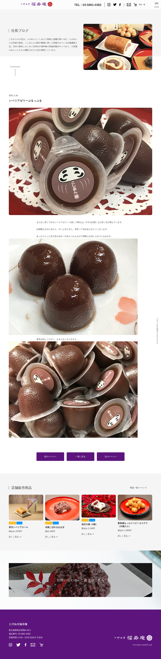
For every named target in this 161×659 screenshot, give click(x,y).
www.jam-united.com (142, 644)
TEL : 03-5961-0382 (87, 5)
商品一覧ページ (137, 488)
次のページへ (111, 456)
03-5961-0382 (24, 634)
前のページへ (50, 456)
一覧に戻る (80, 456)
